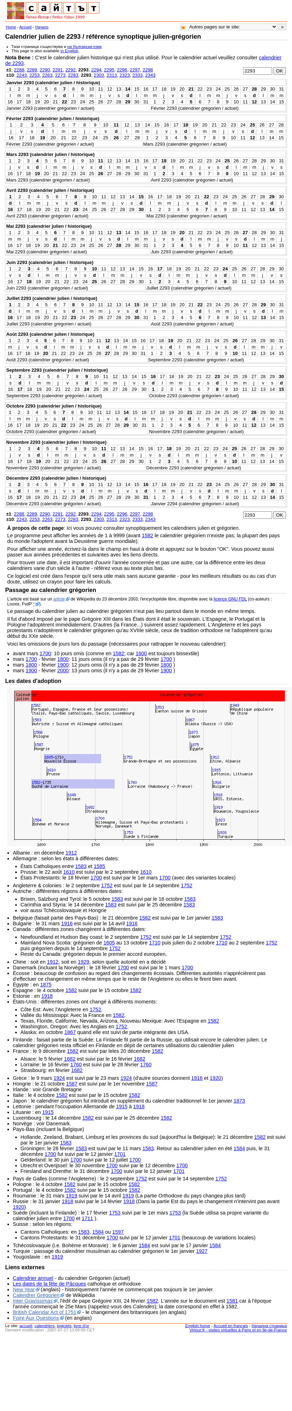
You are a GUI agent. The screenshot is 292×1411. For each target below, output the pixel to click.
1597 (118, 1232)
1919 (71, 1196)
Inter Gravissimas (33, 1301)
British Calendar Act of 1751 (44, 1312)
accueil (26, 1326)
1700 (45, 653)
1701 (120, 1154)
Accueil (25, 27)
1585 (99, 866)
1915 (121, 1106)
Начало (42, 27)
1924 (59, 1078)
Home (11, 27)
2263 (47, 75)
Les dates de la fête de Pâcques (49, 1284)
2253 (34, 75)
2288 (19, 69)
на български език (84, 46)
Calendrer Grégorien (36, 1295)
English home (197, 1326)
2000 (63, 670)
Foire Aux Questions (36, 1318)
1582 (147, 535)
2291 (57, 69)
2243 (21, 75)
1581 (232, 1301)
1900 (63, 665)
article (59, 599)
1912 (71, 853)
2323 (124, 75)
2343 (150, 75)
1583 (81, 866)
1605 (109, 943)
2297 (135, 69)
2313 (111, 75)
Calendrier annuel (33, 1278)
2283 (73, 75)
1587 (72, 1084)
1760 (76, 1064)
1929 (83, 962)
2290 (45, 69)
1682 (69, 1059)
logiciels (64, 1326)
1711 (87, 1218)
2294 (96, 69)
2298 (148, 69)
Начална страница (269, 1326)
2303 (99, 75)
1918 (47, 996)
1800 (63, 659)
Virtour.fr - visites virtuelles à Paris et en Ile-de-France (238, 1330)
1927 (202, 1251)
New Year (24, 1289)
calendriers (44, 1326)
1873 (239, 1101)
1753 (114, 1213)
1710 (154, 943)
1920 (215, 1078)
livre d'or (81, 1326)
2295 (109, 69)
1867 (70, 1032)
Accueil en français (231, 1326)
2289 (32, 69)
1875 (46, 984)
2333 (137, 75)
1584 (239, 1148)
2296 (122, 69)
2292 (71, 69)
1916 (67, 923)
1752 (107, 885)
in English (69, 51)
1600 (141, 653)
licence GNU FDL (230, 599)
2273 (60, 75)
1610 (69, 872)
